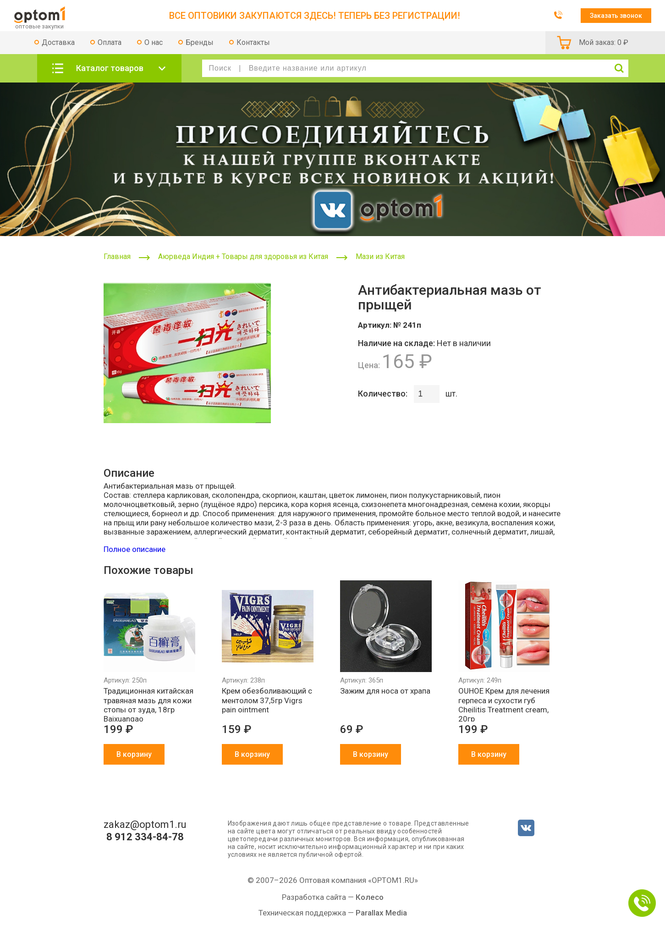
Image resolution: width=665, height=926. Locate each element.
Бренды (200, 42)
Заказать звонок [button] (616, 15)
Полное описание (134, 549)
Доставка (58, 42)
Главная (117, 256)
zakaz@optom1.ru (145, 825)
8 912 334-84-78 (145, 837)
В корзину (134, 754)
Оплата (109, 42)
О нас (153, 42)
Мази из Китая (380, 256)
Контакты (253, 42)
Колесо (370, 897)
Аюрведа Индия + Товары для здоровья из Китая (243, 256)
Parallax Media (381, 912)
